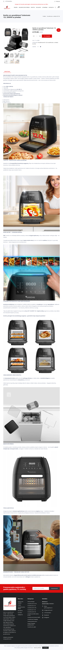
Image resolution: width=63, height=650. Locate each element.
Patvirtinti (45, 647)
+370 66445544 (8, 1)
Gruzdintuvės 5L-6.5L (32, 607)
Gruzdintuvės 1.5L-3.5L (32, 603)
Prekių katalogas (31, 601)
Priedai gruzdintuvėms (32, 621)
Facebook (45, 615)
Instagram (45, 617)
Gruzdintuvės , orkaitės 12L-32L (53, 16)
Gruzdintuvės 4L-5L (32, 605)
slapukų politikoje (37, 647)
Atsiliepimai (44, 7)
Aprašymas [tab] (7, 71)
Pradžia (15, 7)
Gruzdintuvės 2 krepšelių (33, 619)
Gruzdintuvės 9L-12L (42, 42)
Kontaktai (51, 7)
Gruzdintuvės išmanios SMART (34, 617)
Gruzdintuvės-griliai (32, 627)
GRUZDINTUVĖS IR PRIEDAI (24, 7)
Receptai (33, 7)
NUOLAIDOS (38, 7)
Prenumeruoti (54, 588)
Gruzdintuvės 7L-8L (32, 609)
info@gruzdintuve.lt (48, 610)
